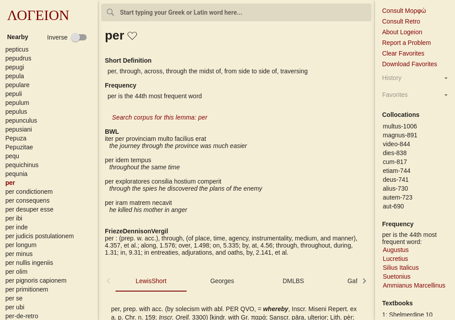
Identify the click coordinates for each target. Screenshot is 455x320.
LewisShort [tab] (151, 280)
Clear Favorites (403, 53)
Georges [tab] (222, 280)
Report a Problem (406, 42)
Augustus (395, 249)
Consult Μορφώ (404, 10)
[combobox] (236, 12)
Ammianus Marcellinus (414, 285)
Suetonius (396, 276)
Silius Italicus (401, 267)
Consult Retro (401, 21)
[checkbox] (67, 37)
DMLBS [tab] (293, 280)
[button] (51, 49)
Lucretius (395, 258)
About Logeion (402, 32)
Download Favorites (409, 64)
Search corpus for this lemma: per (160, 117)
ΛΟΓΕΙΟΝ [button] (38, 15)
